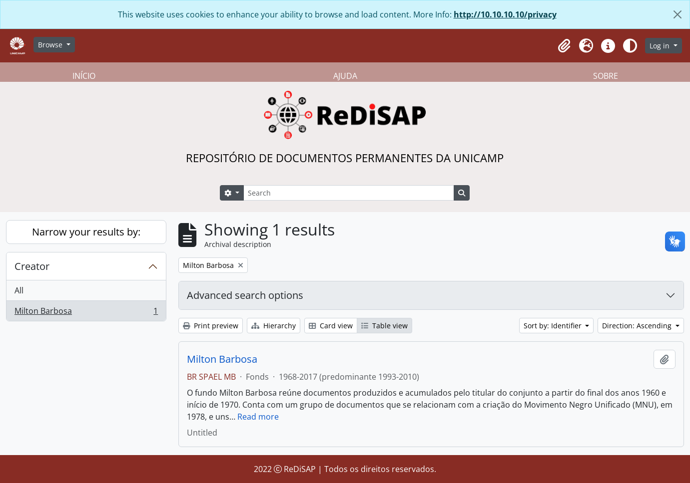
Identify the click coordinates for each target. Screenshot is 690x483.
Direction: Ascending (638, 325)
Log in (661, 45)
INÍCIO (83, 75)
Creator (31, 266)
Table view (384, 325)
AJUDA (345, 75)
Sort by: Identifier (554, 325)
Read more (258, 416)
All (18, 290)
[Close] (678, 14)
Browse (51, 44)
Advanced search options (245, 295)
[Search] (348, 193)
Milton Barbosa (86, 313)
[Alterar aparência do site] (630, 46)
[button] (564, 46)
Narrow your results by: (86, 232)
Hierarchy (273, 325)
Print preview (210, 325)
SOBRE (605, 75)
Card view (331, 325)
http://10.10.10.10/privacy (505, 14)
